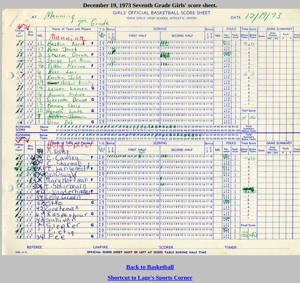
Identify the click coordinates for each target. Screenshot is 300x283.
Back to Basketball (150, 267)
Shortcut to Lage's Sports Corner (150, 277)
